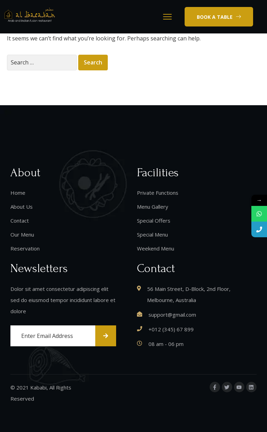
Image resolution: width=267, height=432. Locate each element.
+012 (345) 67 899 (171, 329)
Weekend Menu (155, 248)
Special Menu (152, 234)
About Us (21, 206)
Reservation (25, 248)
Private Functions (157, 192)
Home (17, 192)
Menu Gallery (152, 206)
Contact (19, 220)
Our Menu (22, 234)
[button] (219, 16)
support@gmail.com (172, 314)
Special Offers (153, 220)
